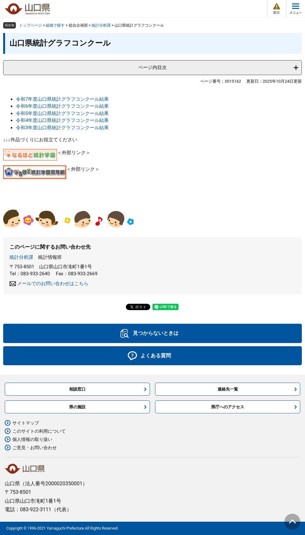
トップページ (30, 25)
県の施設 (77, 406)
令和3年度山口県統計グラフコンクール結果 (62, 128)
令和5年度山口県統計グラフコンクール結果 (62, 113)
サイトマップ (25, 422)
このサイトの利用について (39, 431)
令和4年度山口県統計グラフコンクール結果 (62, 120)
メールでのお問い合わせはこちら (52, 283)
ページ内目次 (152, 67)
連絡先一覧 (227, 389)
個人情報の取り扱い (32, 439)
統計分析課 (101, 25)
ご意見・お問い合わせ (34, 447)
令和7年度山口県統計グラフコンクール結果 (62, 99)
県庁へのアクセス (227, 406)
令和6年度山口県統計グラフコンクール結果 (62, 106)
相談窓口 (77, 389)
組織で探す (55, 25)
